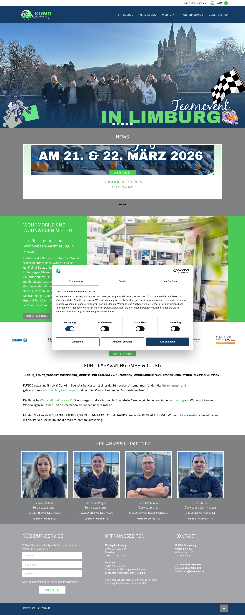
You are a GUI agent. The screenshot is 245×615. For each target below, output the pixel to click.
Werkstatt (46, 400)
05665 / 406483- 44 (200, 518)
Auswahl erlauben (122, 341)
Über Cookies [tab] (169, 281)
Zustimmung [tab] (76, 281)
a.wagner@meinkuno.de (96, 513)
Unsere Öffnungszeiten (194, 3)
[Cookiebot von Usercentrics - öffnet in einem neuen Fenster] (175, 271)
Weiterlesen (122, 172)
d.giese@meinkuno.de (201, 513)
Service (64, 400)
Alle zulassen (167, 341)
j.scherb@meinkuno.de (44, 513)
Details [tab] (122, 281)
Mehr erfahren (122, 353)
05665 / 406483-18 (96, 518)
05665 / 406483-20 (44, 518)
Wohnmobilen (49, 390)
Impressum (29, 608)
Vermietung (176, 400)
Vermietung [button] (147, 15)
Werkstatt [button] (169, 15)
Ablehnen (77, 341)
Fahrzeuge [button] (125, 15)
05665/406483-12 (148, 518)
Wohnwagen (68, 390)
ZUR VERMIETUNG (37, 316)
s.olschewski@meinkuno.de (148, 513)
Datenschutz (43, 608)
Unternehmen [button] (193, 15)
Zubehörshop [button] (218, 15)
